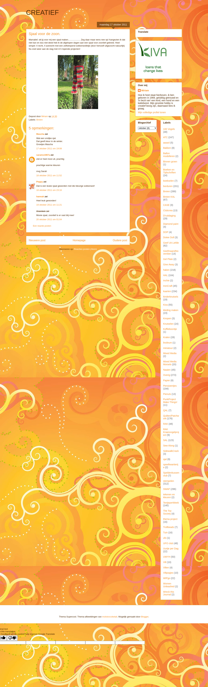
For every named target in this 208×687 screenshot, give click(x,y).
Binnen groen (170, 161)
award (166, 142)
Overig (166, 375)
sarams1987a (43, 155)
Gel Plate (168, 259)
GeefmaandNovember (170, 252)
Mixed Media (169, 353)
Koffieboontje (170, 329)
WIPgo (166, 578)
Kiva (165, 304)
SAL (165, 440)
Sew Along (168, 445)
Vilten (166, 567)
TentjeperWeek (171, 502)
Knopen (167, 318)
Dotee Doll (168, 237)
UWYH (166, 556)
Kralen (166, 337)
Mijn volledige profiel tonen (152, 112)
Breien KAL (169, 196)
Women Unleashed (168, 585)
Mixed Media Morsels (169, 363)
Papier (166, 380)
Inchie (166, 280)
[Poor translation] (12, 638)
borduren (168, 186)
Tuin (165, 532)
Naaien (167, 369)
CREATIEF (42, 12)
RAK (165, 424)
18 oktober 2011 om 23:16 (49, 190)
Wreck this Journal (168, 593)
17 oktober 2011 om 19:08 (49, 148)
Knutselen (168, 323)
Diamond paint (170, 224)
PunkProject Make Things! (170, 400)
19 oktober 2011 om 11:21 (49, 205)
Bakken (167, 148)
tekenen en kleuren (169, 496)
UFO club (168, 543)
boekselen (168, 180)
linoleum (167, 342)
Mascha (40, 134)
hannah (40, 196)
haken (166, 270)
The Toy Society (167, 512)
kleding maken (170, 310)
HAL (165, 275)
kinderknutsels (170, 296)
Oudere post (120, 240)
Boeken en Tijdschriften (169, 171)
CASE (166, 205)
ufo (164, 538)
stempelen (168, 481)
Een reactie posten (42, 226)
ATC (165, 137)
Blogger (144, 616)
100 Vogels (169, 129)
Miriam (145, 90)
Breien (39, 119)
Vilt (164, 562)
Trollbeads (168, 527)
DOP (165, 232)
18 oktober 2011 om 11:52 (49, 175)
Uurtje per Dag (170, 548)
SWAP (166, 489)
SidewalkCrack (171, 451)
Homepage (79, 240)
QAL (165, 410)
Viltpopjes (168, 572)
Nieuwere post (37, 240)
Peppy (39, 181)
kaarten (167, 291)
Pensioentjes (170, 385)
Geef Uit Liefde (171, 242)
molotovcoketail (109, 616)
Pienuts (167, 394)
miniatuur (168, 348)
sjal (165, 459)
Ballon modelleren (169, 155)
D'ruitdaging (169, 215)
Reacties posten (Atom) (85, 249)
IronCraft (167, 286)
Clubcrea (168, 210)
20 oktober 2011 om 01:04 (49, 219)
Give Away (168, 264)
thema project (170, 519)
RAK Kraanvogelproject (171, 432)
